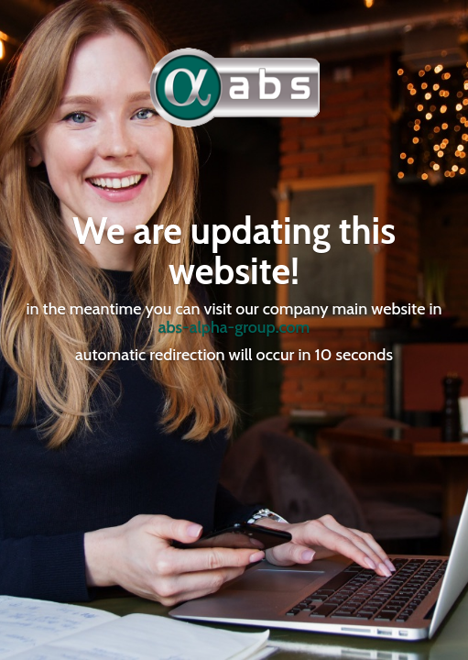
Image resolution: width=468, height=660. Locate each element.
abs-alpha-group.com (234, 327)
